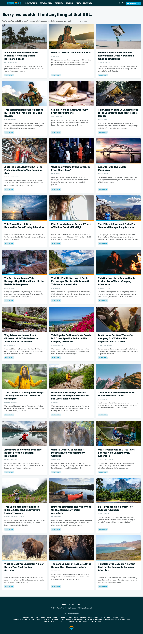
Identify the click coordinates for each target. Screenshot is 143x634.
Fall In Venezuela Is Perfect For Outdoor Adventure (115, 508)
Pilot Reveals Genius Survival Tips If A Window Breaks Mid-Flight (71, 226)
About (64, 604)
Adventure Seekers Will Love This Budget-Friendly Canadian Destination (23, 452)
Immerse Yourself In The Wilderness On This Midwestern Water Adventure (71, 509)
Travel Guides (46, 3)
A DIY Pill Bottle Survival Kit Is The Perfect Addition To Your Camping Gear (23, 170)
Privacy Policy (75, 604)
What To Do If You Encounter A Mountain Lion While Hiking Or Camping (68, 452)
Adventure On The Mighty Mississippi (112, 169)
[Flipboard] (119, 3)
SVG (116, 619)
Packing (69, 3)
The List (60, 621)
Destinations (31, 3)
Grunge (83, 617)
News (78, 3)
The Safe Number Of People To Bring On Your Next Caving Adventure (71, 566)
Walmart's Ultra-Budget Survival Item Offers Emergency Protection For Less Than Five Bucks (70, 395)
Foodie (42, 617)
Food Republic (52, 617)
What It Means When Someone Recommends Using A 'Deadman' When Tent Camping (116, 55)
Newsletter (133, 3)
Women (86, 621)
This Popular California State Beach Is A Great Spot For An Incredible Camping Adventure (71, 338)
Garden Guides (66, 617)
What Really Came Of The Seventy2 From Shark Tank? (70, 169)
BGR (15, 617)
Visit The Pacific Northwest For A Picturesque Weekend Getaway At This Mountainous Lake (70, 281)
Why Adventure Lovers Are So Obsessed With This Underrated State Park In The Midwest (21, 338)
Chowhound (24, 617)
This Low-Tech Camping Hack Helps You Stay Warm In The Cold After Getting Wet (24, 395)
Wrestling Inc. (96, 621)
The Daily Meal (49, 621)
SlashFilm (98, 619)
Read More (8, 75)
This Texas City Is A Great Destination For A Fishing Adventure (24, 226)
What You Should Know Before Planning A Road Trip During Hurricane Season (21, 55)
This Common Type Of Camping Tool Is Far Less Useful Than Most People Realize (118, 112)
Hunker (115, 617)
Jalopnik (16, 619)
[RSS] (123, 3)
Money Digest (42, 619)
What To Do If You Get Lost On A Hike (71, 52)
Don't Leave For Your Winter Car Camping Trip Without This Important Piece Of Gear (115, 338)
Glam (76, 617)
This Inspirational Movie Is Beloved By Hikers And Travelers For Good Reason (23, 112)
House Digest (106, 617)
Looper (24, 619)
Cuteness (34, 617)
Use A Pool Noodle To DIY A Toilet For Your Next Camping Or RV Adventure (116, 452)
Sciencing (88, 619)
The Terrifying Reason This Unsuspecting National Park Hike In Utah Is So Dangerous (24, 281)
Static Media (61, 608)
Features (87, 3)
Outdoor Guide (66, 619)
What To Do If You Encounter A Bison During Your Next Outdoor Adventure (24, 567)
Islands (123, 617)
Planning (59, 3)
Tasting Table (125, 619)
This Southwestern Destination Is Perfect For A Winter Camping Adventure (116, 281)
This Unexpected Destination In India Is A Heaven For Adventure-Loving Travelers (22, 509)
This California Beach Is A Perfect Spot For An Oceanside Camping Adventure (116, 567)
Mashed (32, 619)
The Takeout (69, 621)
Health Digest (93, 617)
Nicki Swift (54, 619)
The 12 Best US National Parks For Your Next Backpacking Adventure (117, 226)
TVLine (78, 621)
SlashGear (108, 619)
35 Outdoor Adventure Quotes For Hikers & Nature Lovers (116, 394)
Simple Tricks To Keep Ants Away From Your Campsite (69, 111)
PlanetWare (78, 619)
